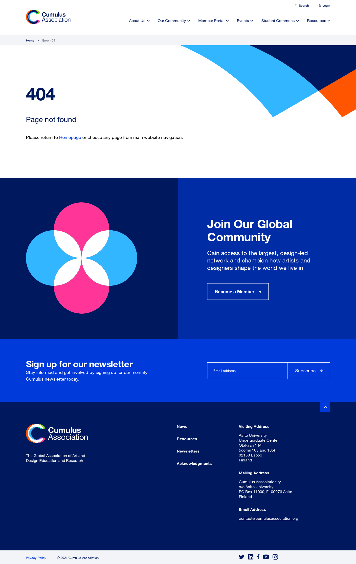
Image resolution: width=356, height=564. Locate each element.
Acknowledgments (194, 463)
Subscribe (305, 370)
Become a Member (234, 291)
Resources (316, 20)
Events (243, 20)
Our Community (172, 20)
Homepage (70, 137)
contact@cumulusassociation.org (268, 518)
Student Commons (278, 20)
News (182, 426)
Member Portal (211, 20)
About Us (137, 20)
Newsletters (188, 451)
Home (30, 40)
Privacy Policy (36, 558)
